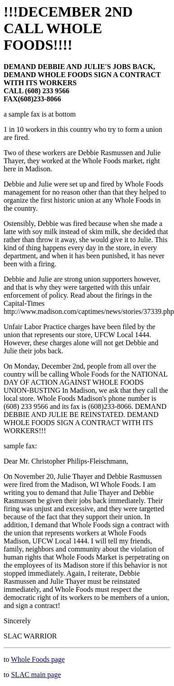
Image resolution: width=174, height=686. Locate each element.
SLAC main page (36, 674)
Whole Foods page (38, 659)
